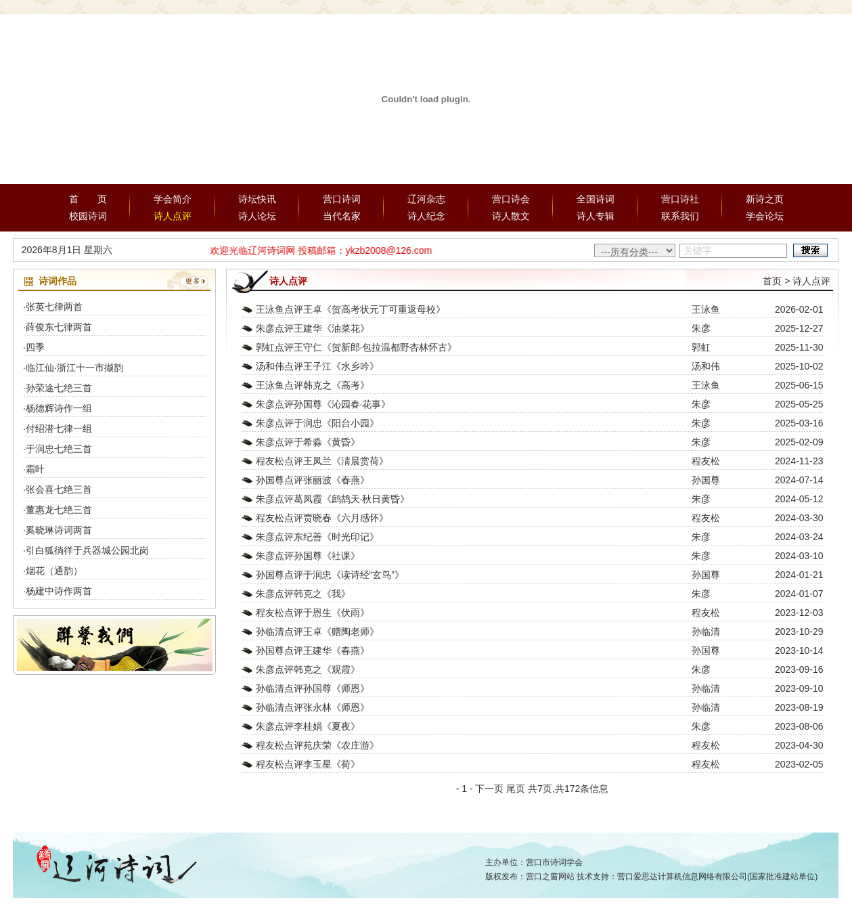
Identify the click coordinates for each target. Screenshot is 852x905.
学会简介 (173, 199)
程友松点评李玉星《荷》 (308, 764)
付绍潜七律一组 (59, 428)
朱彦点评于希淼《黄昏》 (308, 442)
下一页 (489, 788)
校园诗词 (88, 216)
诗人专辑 (595, 216)
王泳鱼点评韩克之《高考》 (312, 385)
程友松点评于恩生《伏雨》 (312, 612)
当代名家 (342, 216)
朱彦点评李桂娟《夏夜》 (308, 726)
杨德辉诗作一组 (59, 408)
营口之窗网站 (550, 876)
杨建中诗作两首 (59, 591)
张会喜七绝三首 (59, 489)
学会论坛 (765, 216)
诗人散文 (511, 216)
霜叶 (35, 469)
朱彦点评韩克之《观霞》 (308, 669)
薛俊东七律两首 (59, 327)
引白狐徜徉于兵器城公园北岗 (87, 550)
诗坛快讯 (257, 199)
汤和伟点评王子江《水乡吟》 (317, 366)
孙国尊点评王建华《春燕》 (312, 650)
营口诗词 (342, 199)
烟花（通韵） (54, 570)
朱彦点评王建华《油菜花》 (312, 328)
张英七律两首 (54, 306)
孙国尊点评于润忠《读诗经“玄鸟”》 (330, 574)
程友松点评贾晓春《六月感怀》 (322, 517)
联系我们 (680, 216)
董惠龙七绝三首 (59, 509)
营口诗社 (680, 199)
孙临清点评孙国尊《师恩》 (312, 688)
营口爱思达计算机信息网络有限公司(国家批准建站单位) (717, 876)
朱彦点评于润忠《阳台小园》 (317, 423)
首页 (772, 280)
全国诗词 (595, 199)
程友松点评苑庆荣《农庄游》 (317, 745)
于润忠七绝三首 (59, 448)
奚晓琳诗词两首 (59, 530)
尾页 (515, 788)
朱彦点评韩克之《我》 (303, 593)
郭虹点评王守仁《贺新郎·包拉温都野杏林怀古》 (356, 347)
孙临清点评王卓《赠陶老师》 (317, 631)
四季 (35, 347)
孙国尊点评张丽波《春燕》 (312, 479)
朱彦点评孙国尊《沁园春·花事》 (323, 404)
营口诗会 (511, 199)
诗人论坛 (257, 216)
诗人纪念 (426, 216)
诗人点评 (173, 216)
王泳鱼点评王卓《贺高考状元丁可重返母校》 (350, 309)
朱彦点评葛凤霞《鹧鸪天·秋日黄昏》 (333, 498)
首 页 (88, 199)
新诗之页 (765, 199)
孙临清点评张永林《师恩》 (312, 707)
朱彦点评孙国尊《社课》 (308, 555)
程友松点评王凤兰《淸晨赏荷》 (322, 461)
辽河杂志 (426, 199)
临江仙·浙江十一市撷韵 (74, 367)
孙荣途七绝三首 (59, 387)
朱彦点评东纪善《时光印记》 (317, 536)
